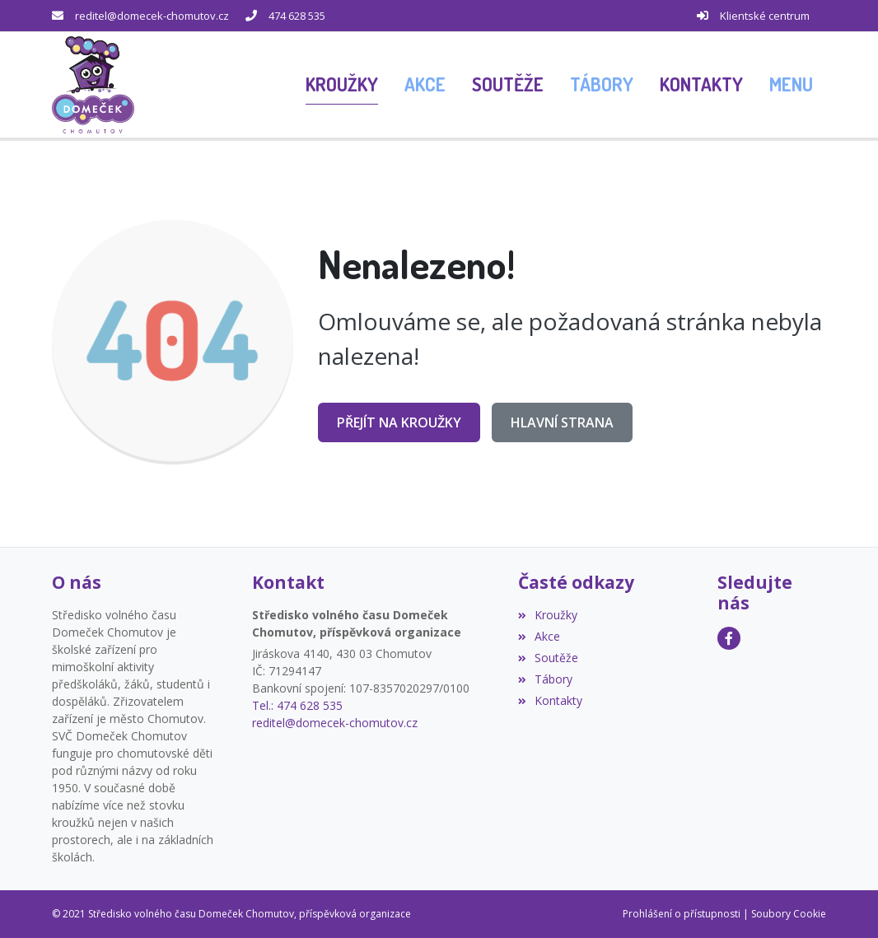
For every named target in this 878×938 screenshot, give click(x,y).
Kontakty (550, 700)
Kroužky (547, 615)
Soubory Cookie (788, 914)
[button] (791, 85)
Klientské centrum (765, 15)
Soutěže (548, 657)
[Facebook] (728, 638)
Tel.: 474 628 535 (297, 705)
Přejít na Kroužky (399, 422)
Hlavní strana (562, 422)
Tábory (545, 679)
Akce (539, 636)
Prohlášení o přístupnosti (681, 914)
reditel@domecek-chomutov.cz (152, 15)
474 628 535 (297, 15)
